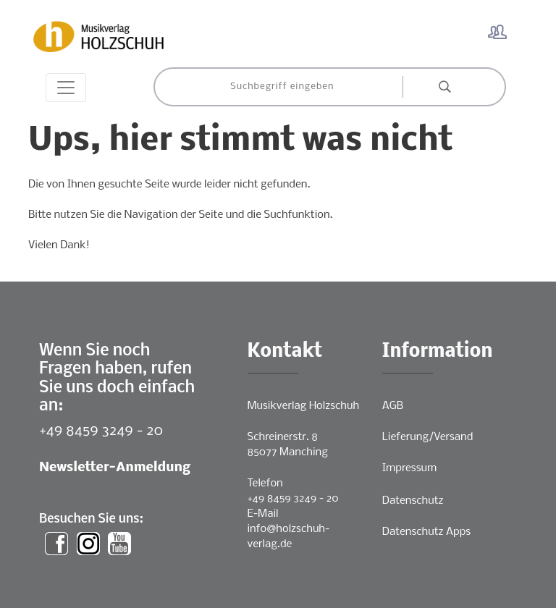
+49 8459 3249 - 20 (101, 431)
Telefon (265, 483)
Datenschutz (413, 501)
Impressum (409, 468)
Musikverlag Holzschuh (304, 406)
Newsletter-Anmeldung (114, 468)
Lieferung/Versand (427, 437)
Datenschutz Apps (426, 532)
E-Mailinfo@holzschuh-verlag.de (289, 529)
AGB (392, 406)
